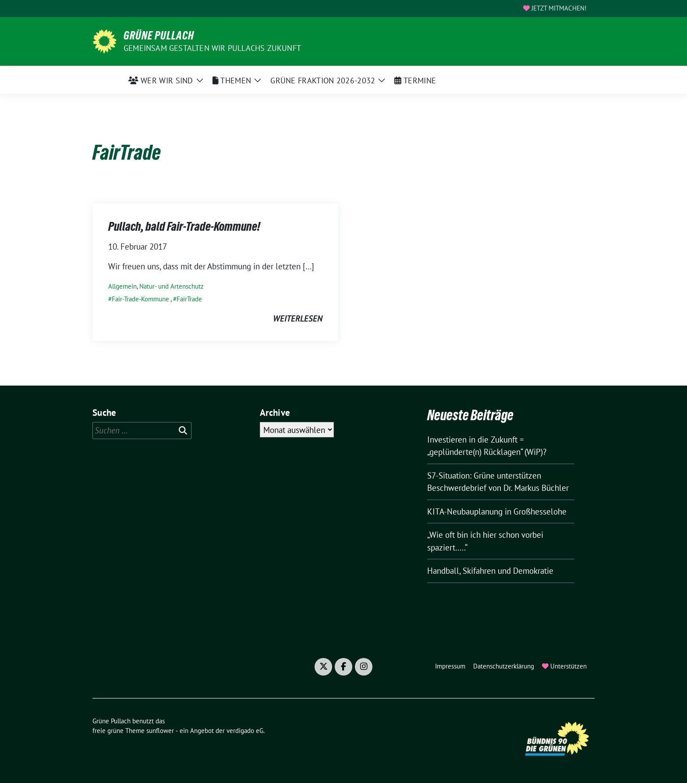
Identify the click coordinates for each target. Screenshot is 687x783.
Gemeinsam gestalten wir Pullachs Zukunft (212, 48)
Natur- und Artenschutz (171, 286)
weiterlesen (297, 318)
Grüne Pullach (159, 35)
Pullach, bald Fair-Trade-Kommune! (184, 226)
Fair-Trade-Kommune (140, 299)
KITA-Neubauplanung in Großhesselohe (497, 511)
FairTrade (189, 299)
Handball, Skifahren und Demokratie (490, 570)
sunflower (160, 730)
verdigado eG (245, 730)
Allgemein (122, 286)
